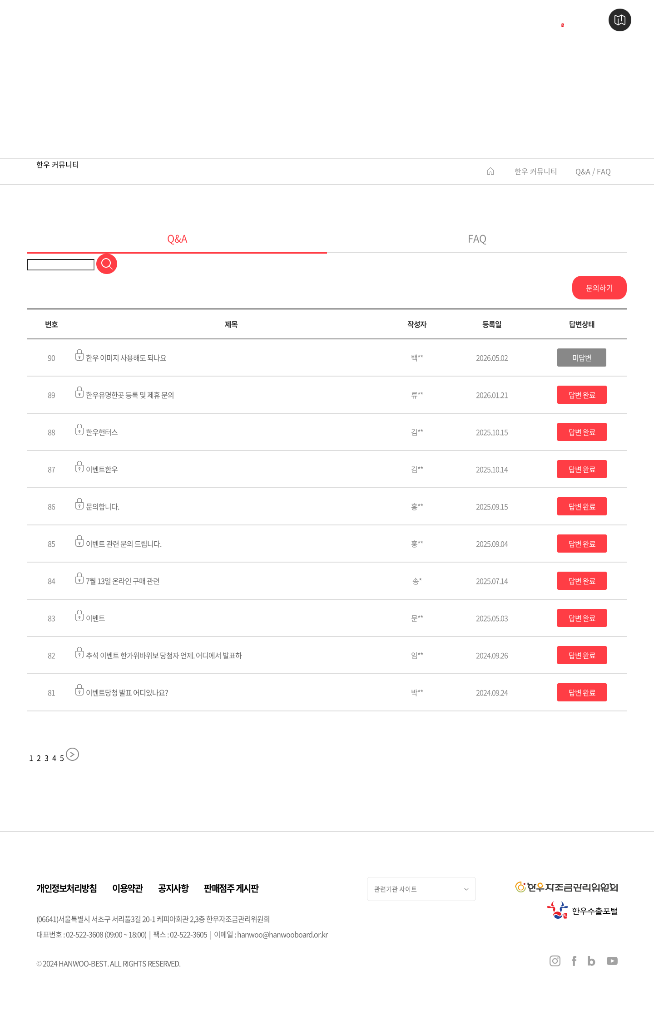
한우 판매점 (229, 20)
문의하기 (599, 287)
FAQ (477, 237)
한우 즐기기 (321, 20)
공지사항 (173, 888)
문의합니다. (97, 505)
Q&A (177, 237)
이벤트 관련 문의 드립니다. (118, 542)
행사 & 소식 (412, 20)
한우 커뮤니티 (536, 171)
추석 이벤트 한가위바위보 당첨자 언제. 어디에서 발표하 (158, 654)
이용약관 (127, 888)
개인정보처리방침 (66, 888)
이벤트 (90, 616)
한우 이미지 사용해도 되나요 (120, 356)
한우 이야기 (136, 20)
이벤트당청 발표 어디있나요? (121, 691)
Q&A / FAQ (593, 171)
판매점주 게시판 (231, 888)
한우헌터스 (96, 430)
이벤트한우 (96, 468)
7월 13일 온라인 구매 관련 (117, 579)
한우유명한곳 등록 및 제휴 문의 (124, 393)
